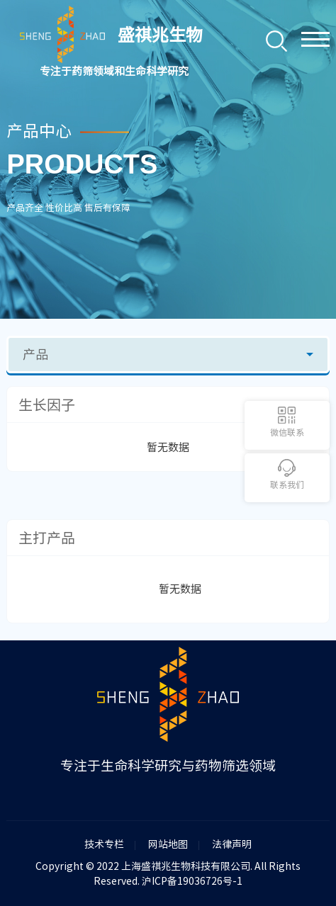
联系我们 (287, 484)
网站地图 (168, 844)
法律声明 (232, 844)
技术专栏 (104, 844)
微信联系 (287, 432)
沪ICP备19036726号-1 (192, 881)
